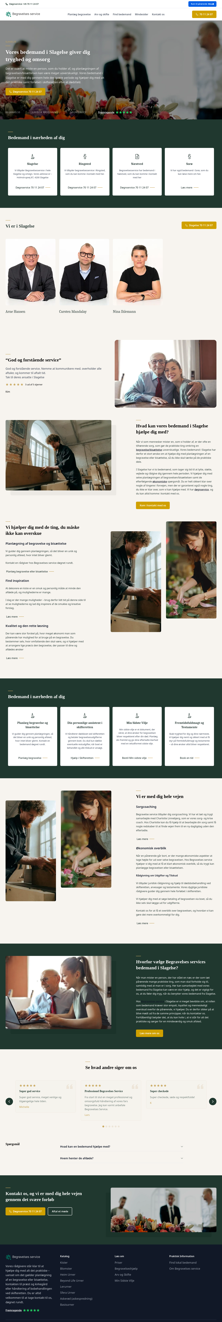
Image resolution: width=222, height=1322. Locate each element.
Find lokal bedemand (183, 1262)
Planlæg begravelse (79, 14)
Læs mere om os (149, 1033)
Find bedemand (122, 14)
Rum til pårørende (202, 4)
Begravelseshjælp (126, 1268)
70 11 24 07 (204, 14)
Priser (118, 1262)
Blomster (66, 1268)
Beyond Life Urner (72, 1280)
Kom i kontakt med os (153, 505)
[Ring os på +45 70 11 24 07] (22, 4)
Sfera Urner (67, 1292)
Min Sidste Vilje (124, 1280)
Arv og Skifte (123, 1274)
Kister (64, 1262)
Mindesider (141, 14)
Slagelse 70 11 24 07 (199, 225)
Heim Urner (67, 1274)
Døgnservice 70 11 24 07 (25, 91)
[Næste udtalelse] (212, 1101)
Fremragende (115, 112)
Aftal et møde (60, 1211)
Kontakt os (158, 14)
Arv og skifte (101, 14)
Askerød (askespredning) (76, 1298)
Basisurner (67, 1304)
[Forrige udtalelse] (9, 1101)
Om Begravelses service (184, 1268)
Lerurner (66, 1286)
